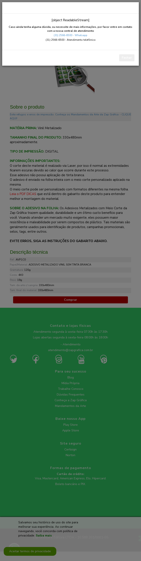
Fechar (127, 58)
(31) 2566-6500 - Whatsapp (70, 35)
